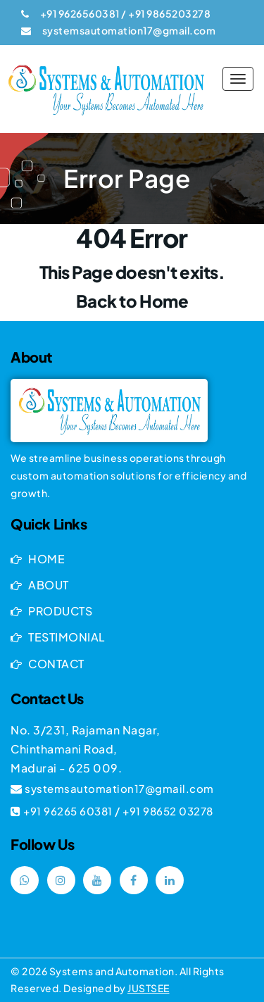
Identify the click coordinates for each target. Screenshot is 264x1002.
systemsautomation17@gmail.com (119, 788)
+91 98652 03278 (167, 811)
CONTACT (47, 663)
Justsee (148, 988)
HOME (38, 558)
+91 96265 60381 (68, 811)
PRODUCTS (51, 610)
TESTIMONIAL (58, 637)
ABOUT (40, 584)
